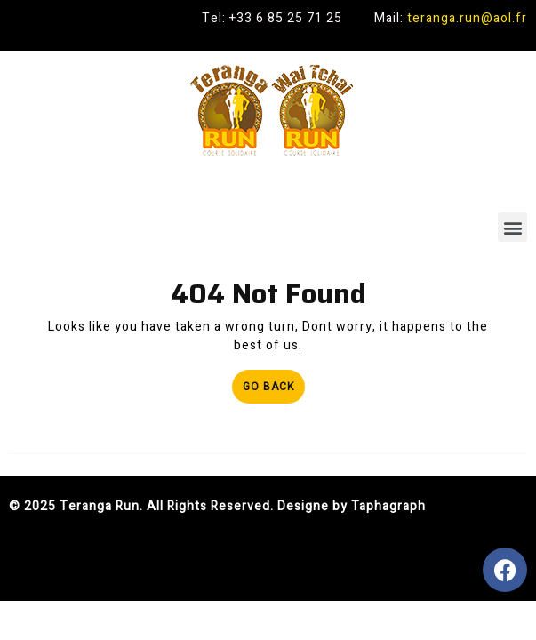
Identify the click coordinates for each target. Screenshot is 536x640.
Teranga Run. (101, 506)
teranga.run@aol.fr (467, 18)
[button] (512, 227)
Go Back (274, 382)
